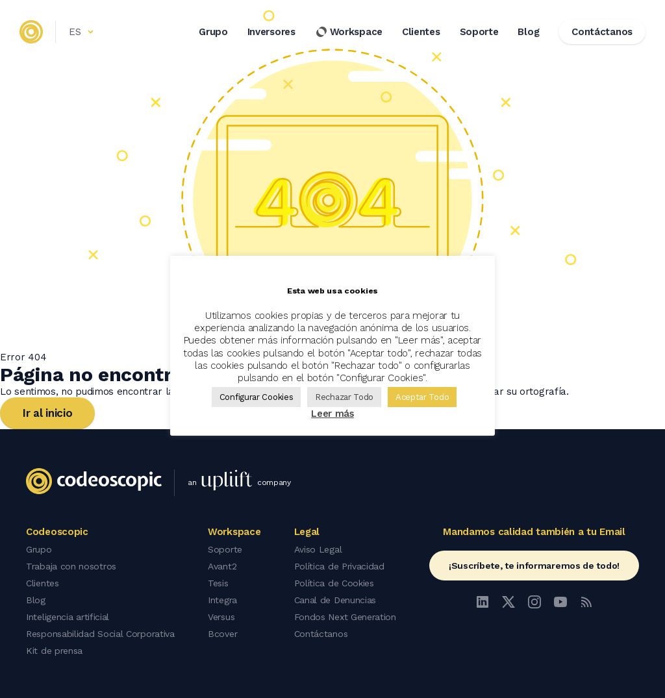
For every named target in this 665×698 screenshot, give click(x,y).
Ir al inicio (47, 412)
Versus (221, 617)
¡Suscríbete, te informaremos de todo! (534, 565)
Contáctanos (321, 634)
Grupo (213, 32)
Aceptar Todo (422, 397)
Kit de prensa (54, 650)
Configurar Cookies (257, 397)
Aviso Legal (318, 549)
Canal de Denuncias (335, 600)
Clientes (421, 32)
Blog (528, 32)
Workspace (349, 31)
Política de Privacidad (339, 566)
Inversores (271, 32)
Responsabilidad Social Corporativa (100, 634)
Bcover (222, 634)
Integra (222, 600)
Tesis (218, 583)
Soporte (479, 32)
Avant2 (222, 566)
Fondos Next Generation (345, 617)
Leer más (332, 413)
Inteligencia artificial (67, 617)
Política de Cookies (334, 583)
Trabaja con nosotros (71, 566)
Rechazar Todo (344, 397)
